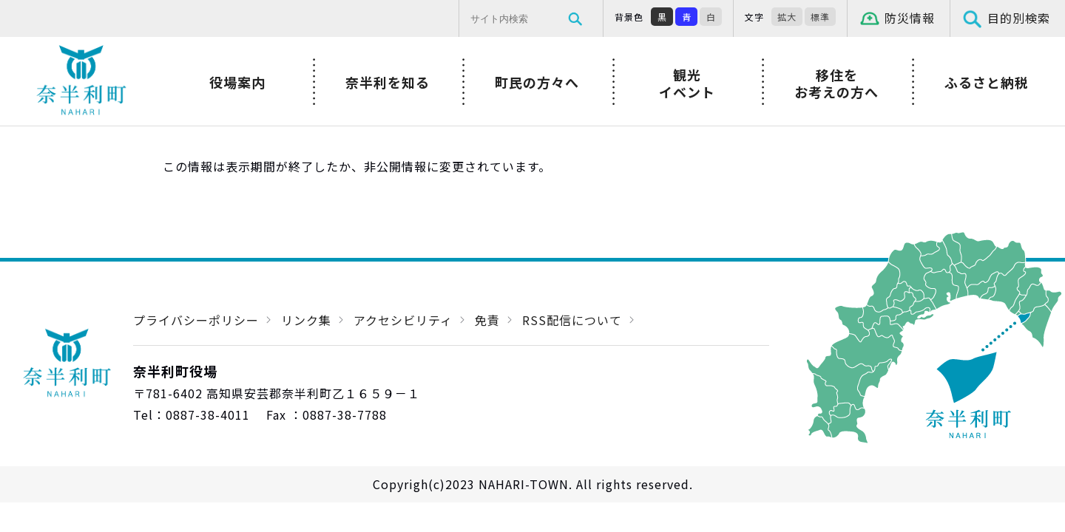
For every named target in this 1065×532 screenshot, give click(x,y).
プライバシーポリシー (196, 320)
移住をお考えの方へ (836, 83)
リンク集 (306, 320)
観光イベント (687, 83)
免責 (487, 320)
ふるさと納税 (986, 82)
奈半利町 (81, 81)
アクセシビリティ (403, 320)
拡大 (787, 16)
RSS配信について (572, 320)
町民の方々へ (537, 82)
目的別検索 (1018, 18)
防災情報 (910, 18)
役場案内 (237, 82)
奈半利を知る (387, 82)
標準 (820, 16)
